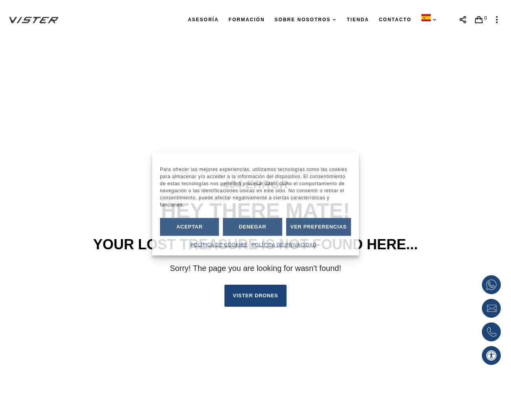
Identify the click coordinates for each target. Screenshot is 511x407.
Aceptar (189, 227)
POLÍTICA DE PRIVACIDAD (284, 244)
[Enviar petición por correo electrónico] (491, 308)
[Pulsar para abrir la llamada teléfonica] (491, 331)
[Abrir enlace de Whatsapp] (491, 284)
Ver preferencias (318, 227)
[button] (491, 355)
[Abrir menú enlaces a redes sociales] (463, 19)
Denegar (252, 227)
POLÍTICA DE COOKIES (219, 244)
